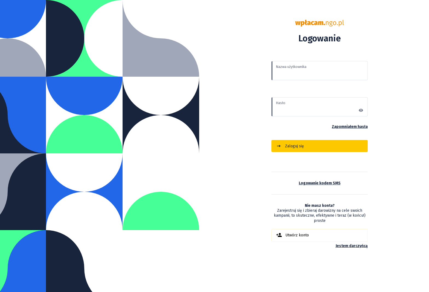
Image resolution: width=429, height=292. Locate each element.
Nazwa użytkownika (291, 67)
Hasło (280, 103)
